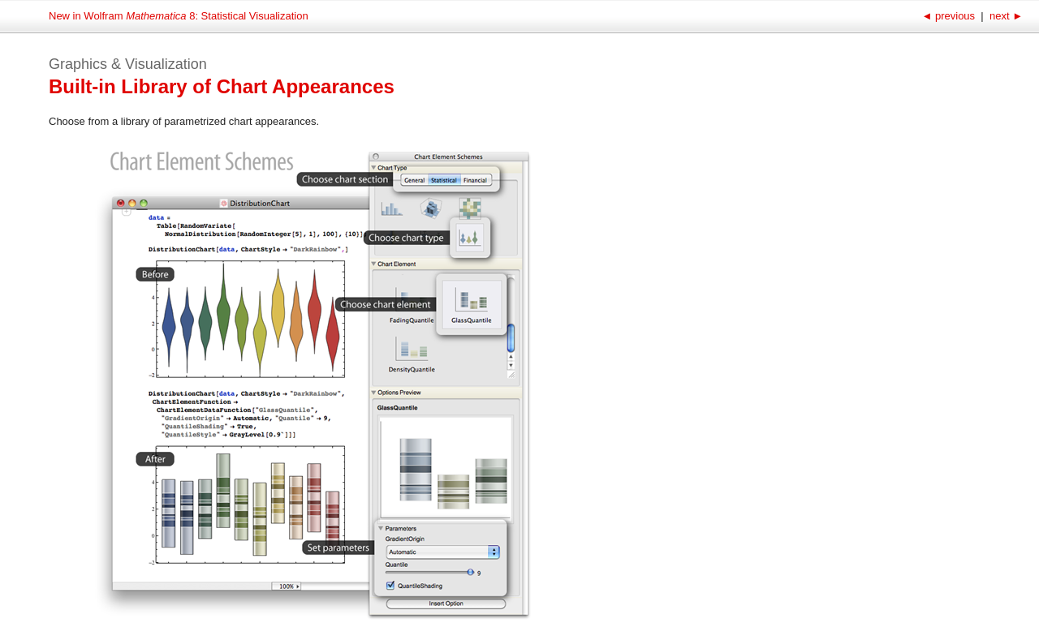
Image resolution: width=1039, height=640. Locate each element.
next (1004, 16)
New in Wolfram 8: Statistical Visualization (178, 16)
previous (949, 16)
